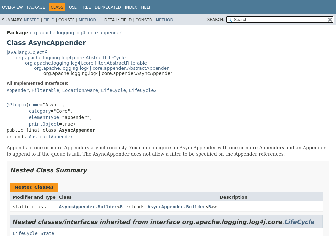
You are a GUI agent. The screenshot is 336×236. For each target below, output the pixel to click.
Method (87, 20)
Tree (86, 7)
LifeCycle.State (33, 233)
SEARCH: (216, 19)
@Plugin (16, 104)
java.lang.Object (25, 52)
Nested (31, 20)
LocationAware (80, 90)
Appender (18, 90)
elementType (44, 117)
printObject (44, 124)
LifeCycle (113, 90)
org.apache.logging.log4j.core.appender (75, 32)
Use (73, 7)
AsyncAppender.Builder (88, 206)
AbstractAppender (51, 136)
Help (146, 7)
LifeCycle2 (143, 90)
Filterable (45, 90)
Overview (12, 7)
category (40, 111)
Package (36, 7)
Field (48, 20)
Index (131, 7)
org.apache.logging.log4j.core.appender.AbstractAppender (101, 68)
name (34, 104)
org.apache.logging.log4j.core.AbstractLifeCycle (71, 57)
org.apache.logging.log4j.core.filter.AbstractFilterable (86, 63)
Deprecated (108, 7)
